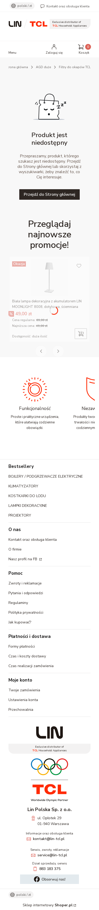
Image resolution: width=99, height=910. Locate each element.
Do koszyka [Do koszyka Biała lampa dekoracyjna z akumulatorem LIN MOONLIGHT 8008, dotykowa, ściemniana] (81, 333)
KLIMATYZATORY (23, 486)
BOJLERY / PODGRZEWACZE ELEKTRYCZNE (45, 476)
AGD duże (43, 67)
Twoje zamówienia (24, 690)
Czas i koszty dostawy (27, 656)
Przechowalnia (20, 709)
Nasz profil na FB (23, 559)
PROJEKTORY (19, 515)
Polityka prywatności (25, 612)
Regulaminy (18, 602)
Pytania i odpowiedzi (25, 593)
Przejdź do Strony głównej (49, 194)
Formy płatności (21, 646)
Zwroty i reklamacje (25, 583)
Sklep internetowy (48, 905)
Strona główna (17, 67)
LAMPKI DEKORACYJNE (27, 505)
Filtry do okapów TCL (75, 67)
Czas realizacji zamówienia (31, 665)
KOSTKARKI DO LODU (27, 495)
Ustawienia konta (23, 699)
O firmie (15, 549)
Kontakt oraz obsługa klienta (67, 6)
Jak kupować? (19, 622)
